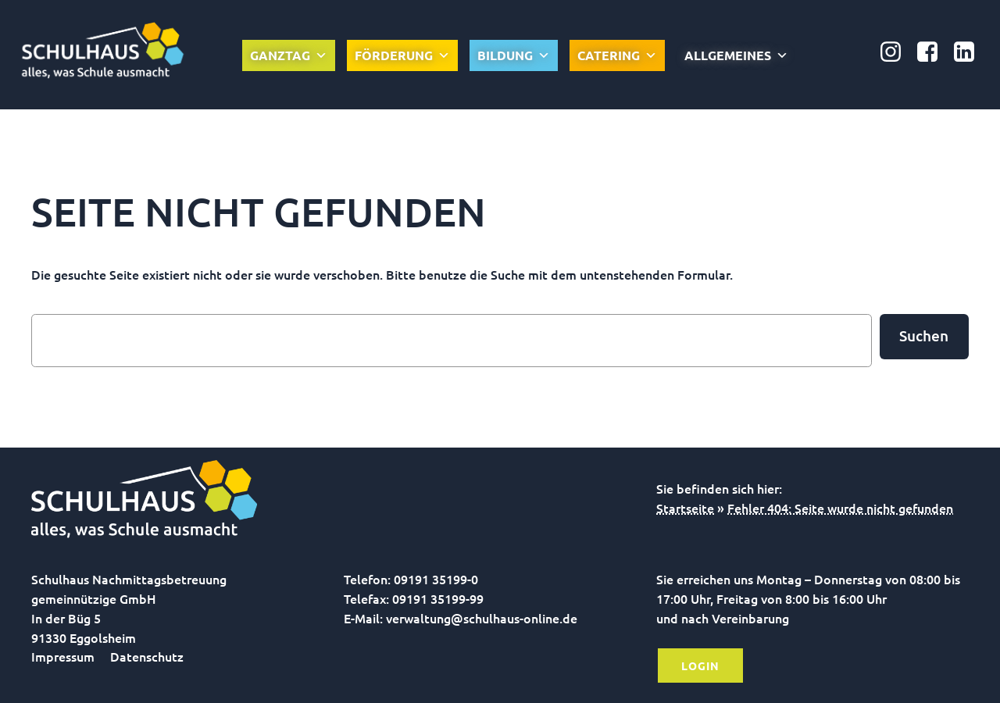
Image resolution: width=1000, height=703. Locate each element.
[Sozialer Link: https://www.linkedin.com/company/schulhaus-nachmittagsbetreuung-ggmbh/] (970, 52)
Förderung (402, 55)
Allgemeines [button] (736, 55)
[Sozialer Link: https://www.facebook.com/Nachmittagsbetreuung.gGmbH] (933, 52)
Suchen (923, 335)
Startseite (685, 507)
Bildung (513, 55)
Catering (617, 55)
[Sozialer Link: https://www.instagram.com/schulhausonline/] (896, 52)
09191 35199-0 (436, 578)
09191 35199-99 (438, 598)
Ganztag (288, 55)
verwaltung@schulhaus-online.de (481, 617)
